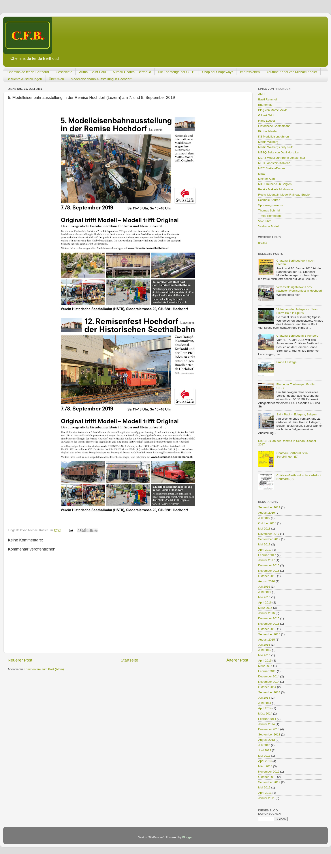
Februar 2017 (267, 555)
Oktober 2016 (267, 576)
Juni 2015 (264, 650)
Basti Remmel (267, 99)
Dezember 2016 (268, 565)
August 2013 (266, 739)
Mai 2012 (264, 787)
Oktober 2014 (267, 687)
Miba (261, 173)
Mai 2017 (264, 544)
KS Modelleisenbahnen (273, 136)
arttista (262, 242)
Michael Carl (266, 178)
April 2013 (265, 761)
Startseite (129, 660)
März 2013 (265, 766)
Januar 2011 (266, 798)
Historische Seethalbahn (274, 126)
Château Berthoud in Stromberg (297, 335)
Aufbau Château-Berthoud (132, 72)
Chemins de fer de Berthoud (28, 72)
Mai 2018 (264, 528)
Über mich (56, 79)
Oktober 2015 (267, 629)
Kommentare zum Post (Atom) (44, 669)
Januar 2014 (266, 724)
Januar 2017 (266, 560)
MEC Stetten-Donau (271, 168)
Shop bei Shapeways (217, 72)
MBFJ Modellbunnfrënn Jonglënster (281, 157)
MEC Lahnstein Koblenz (274, 163)
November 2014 (268, 681)
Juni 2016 (264, 592)
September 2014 (269, 692)
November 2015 (268, 623)
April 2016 (265, 602)
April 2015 (265, 660)
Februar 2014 (267, 718)
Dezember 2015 (268, 618)
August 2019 (266, 512)
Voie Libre (264, 221)
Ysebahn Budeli (268, 226)
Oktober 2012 (267, 777)
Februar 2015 (267, 671)
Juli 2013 (264, 745)
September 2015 (269, 634)
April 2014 (265, 708)
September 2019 (269, 507)
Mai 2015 (264, 655)
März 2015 (265, 665)
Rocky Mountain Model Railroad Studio (284, 194)
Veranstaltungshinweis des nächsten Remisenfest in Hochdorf (299, 288)
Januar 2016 (266, 613)
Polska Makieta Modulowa (275, 189)
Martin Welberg (268, 141)
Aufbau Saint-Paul (92, 72)
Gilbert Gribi (266, 115)
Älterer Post (237, 660)
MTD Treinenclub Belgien (275, 184)
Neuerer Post (20, 660)
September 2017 (269, 539)
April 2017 (265, 549)
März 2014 (265, 713)
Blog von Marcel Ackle (273, 110)
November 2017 (268, 533)
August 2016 (266, 581)
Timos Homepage (270, 215)
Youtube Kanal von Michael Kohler (292, 72)
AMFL (262, 94)
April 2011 (265, 792)
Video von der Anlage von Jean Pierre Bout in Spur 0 (297, 311)
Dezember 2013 (268, 729)
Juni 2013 (264, 750)
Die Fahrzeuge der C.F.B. (176, 72)
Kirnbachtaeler (267, 131)
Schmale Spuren (269, 200)
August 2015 (266, 639)
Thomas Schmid (269, 210)
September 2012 (269, 782)
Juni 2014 (264, 703)
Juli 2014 (264, 697)
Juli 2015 (264, 644)
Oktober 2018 (267, 523)
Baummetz (265, 104)
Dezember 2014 (268, 676)
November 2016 (268, 570)
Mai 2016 (264, 597)
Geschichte (64, 72)
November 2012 (268, 771)
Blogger (187, 837)
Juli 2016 (264, 586)
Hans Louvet (266, 120)
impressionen (250, 72)
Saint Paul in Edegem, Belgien (296, 414)
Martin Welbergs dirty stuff (275, 147)
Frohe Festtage (286, 362)
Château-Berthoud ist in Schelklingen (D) (292, 454)
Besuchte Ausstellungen (24, 79)
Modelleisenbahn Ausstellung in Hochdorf (101, 79)
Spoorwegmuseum (270, 205)
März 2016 (265, 607)
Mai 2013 (264, 755)
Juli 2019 (264, 518)
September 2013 (269, 734)
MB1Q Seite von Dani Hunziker (278, 152)
